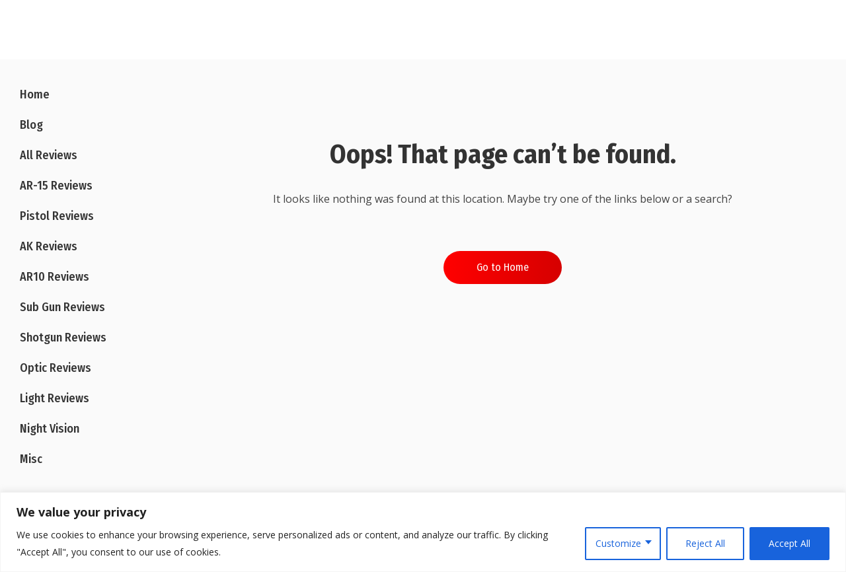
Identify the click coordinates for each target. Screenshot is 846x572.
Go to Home (503, 267)
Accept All (789, 543)
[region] (423, 532)
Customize (618, 543)
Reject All (705, 543)
